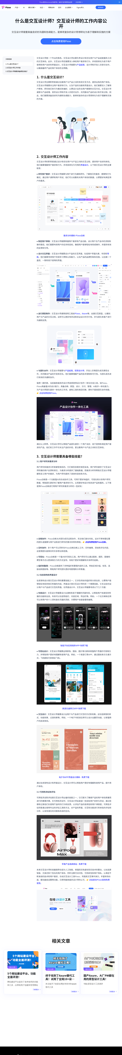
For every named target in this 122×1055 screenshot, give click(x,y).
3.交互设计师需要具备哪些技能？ (17, 71)
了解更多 (34, 990)
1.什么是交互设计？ (12, 64)
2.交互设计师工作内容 (13, 67)
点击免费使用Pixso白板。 (96, 542)
